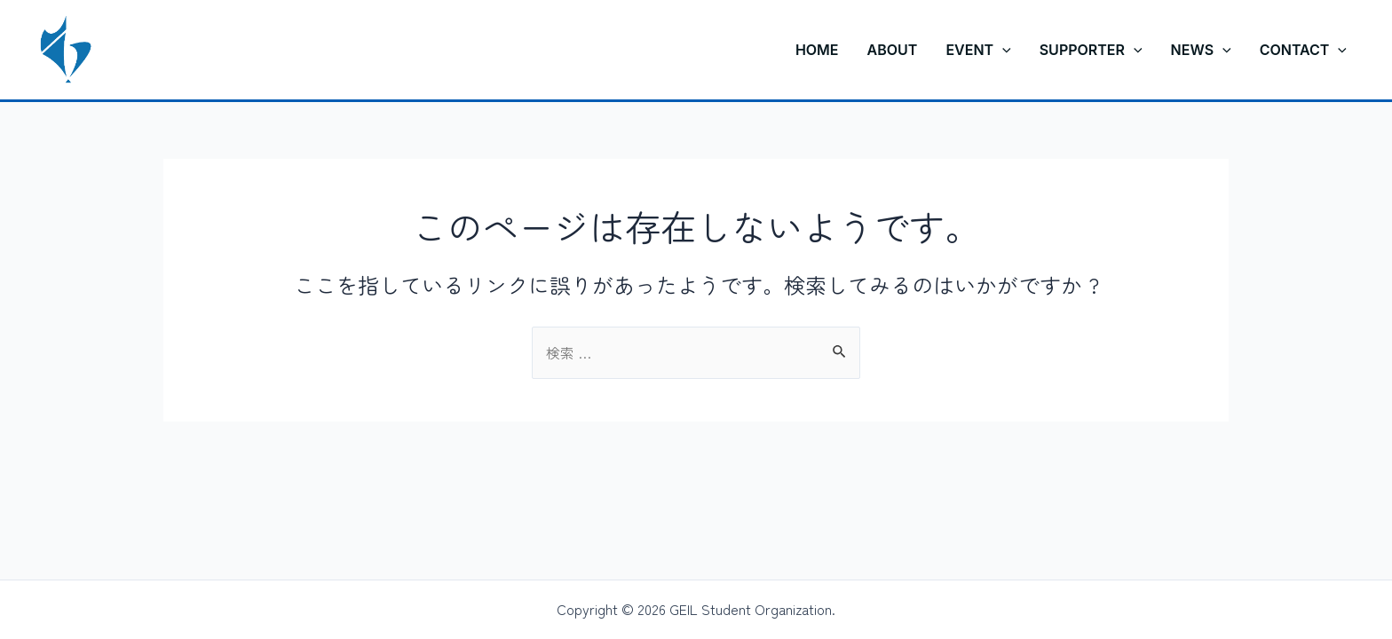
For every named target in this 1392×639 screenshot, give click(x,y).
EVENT (977, 50)
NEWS (1201, 50)
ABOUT (892, 50)
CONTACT (1303, 50)
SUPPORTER (1091, 50)
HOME (817, 50)
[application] (1002, 50)
